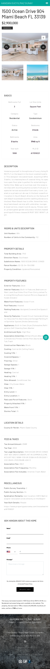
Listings (10, 654)
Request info (25, 589)
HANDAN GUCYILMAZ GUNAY (17, 3)
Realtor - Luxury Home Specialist (25, 622)
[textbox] (12, 551)
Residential (7, 28)
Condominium (35, 118)
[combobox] (12, 551)
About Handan (23, 654)
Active (15, 130)
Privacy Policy (28, 584)
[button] (47, 3)
